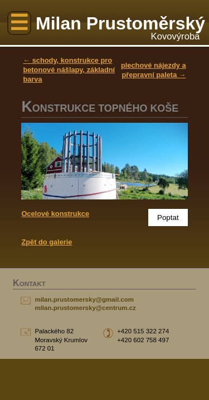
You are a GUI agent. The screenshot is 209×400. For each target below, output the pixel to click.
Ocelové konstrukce (55, 213)
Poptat (168, 217)
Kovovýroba (175, 36)
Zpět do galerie (46, 242)
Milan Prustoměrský (120, 23)
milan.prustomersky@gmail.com (84, 299)
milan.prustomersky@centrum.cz (85, 307)
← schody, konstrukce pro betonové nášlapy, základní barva (69, 69)
